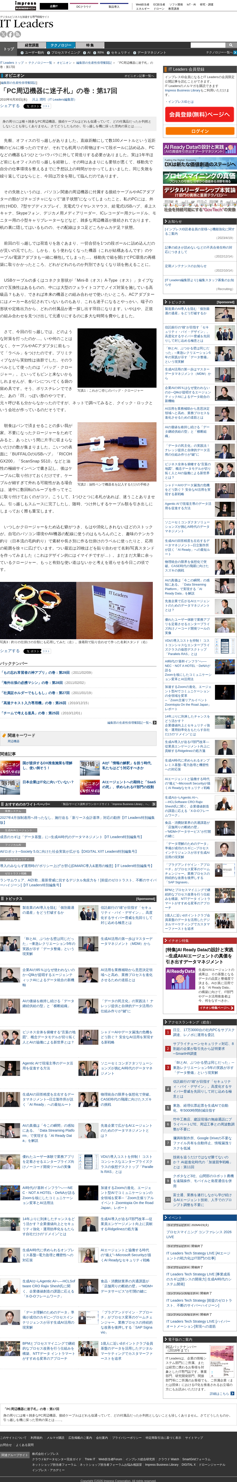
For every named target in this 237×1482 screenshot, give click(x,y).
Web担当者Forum (110, 1459)
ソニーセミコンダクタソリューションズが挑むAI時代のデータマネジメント (127, 1068)
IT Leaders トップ (12, 62)
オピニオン (64, 62)
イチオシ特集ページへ (215, 1007)
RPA (101, 52)
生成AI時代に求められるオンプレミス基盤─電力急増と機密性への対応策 (48, 1255)
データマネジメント (152, 52)
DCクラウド (84, 6)
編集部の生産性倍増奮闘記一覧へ (132, 722)
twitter (3, 34)
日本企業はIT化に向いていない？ (48, 782)
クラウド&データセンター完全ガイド (56, 1459)
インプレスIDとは (181, 102)
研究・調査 (207, 4)
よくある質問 (25, 1445)
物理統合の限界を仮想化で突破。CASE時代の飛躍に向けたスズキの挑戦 (127, 1099)
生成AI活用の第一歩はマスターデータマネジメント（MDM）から (188, 373)
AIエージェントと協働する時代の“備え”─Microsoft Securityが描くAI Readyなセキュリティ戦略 (126, 1255)
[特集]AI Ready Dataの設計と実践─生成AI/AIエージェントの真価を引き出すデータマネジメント (199, 955)
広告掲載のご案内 (80, 1438)
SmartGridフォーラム (196, 1459)
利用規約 (36, 1438)
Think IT (90, 1459)
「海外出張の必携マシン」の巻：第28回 (31, 683)
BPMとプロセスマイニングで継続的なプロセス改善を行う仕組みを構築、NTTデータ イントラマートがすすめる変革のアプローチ (187, 899)
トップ (8, 49)
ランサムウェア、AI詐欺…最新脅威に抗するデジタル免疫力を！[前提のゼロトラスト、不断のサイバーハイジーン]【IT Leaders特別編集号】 (78, 882)
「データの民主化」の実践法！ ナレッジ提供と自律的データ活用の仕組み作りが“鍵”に (127, 1006)
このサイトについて (13, 1438)
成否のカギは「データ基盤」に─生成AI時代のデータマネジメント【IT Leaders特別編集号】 (72, 837)
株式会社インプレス (45, 1454)
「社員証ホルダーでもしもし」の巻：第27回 (35, 693)
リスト (46, 106)
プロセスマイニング (65, 52)
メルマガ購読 (55, 1438)
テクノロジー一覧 (40, 62)
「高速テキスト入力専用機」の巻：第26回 (33, 703)
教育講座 (173, 8)
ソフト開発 (176, 4)
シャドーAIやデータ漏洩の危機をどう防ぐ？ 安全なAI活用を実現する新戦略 (127, 1037)
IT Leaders (26, 23)
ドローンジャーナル (212, 1464)
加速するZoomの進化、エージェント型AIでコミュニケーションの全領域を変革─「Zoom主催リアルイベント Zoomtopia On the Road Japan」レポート (127, 1198)
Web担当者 (143, 4)
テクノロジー (61, 45)
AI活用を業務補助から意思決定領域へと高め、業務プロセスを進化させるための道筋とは (127, 975)
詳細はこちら (219, 1394)
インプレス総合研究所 (140, 1459)
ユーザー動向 (34, 52)
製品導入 (114, 6)
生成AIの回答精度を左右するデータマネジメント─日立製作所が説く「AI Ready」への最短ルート (48, 1099)
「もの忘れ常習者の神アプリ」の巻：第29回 (35, 673)
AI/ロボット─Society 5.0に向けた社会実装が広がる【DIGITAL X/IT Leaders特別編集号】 (69, 851)
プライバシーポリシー (127, 1438)
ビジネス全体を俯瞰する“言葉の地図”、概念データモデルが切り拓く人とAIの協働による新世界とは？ (49, 1037)
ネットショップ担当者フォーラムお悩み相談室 (111, 1464)
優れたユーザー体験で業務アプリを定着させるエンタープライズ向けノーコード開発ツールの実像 (48, 1161)
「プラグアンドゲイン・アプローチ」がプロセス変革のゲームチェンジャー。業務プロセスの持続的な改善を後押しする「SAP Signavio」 (127, 1322)
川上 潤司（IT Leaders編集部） (54, 99)
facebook (10, 34)
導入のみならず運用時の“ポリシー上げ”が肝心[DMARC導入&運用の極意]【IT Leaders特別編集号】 (77, 866)
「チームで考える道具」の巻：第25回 (29, 713)
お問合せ (6, 1445)
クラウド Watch (168, 1459)
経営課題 (32, 45)
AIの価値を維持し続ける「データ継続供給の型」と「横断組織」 (187, 431)
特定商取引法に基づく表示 (163, 1438)
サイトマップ (194, 1438)
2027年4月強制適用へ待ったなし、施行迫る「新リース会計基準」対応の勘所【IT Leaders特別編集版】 (77, 820)
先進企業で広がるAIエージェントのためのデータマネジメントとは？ (127, 1130)
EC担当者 (159, 4)
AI (88, 52)
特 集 (90, 45)
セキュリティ (120, 52)
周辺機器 (14, 741)
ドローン (159, 8)
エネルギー (143, 8)
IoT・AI (191, 4)
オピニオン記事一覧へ (139, 75)
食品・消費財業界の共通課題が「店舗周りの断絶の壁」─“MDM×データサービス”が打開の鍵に (127, 1286)
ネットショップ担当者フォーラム (54, 1464)
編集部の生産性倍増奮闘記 (94, 62)
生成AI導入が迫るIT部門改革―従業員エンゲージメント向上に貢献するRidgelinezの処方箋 (127, 1224)
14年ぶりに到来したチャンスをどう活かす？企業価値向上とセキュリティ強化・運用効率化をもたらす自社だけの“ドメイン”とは (187, 725)
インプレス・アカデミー (48, 1470)
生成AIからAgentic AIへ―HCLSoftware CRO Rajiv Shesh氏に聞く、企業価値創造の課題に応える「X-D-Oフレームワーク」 (187, 806)
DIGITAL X (189, 1464)
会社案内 (102, 1438)
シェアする (10, 106)
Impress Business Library (182, 90)
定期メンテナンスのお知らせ (186, 266)
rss (17, 34)
